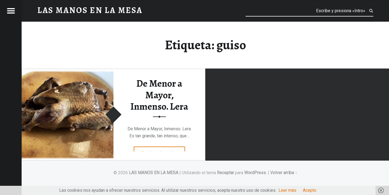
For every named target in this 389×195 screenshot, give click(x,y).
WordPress (255, 172)
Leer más (287, 190)
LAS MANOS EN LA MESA (153, 172)
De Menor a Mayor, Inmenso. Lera (159, 95)
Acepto (309, 190)
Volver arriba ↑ (283, 172)
